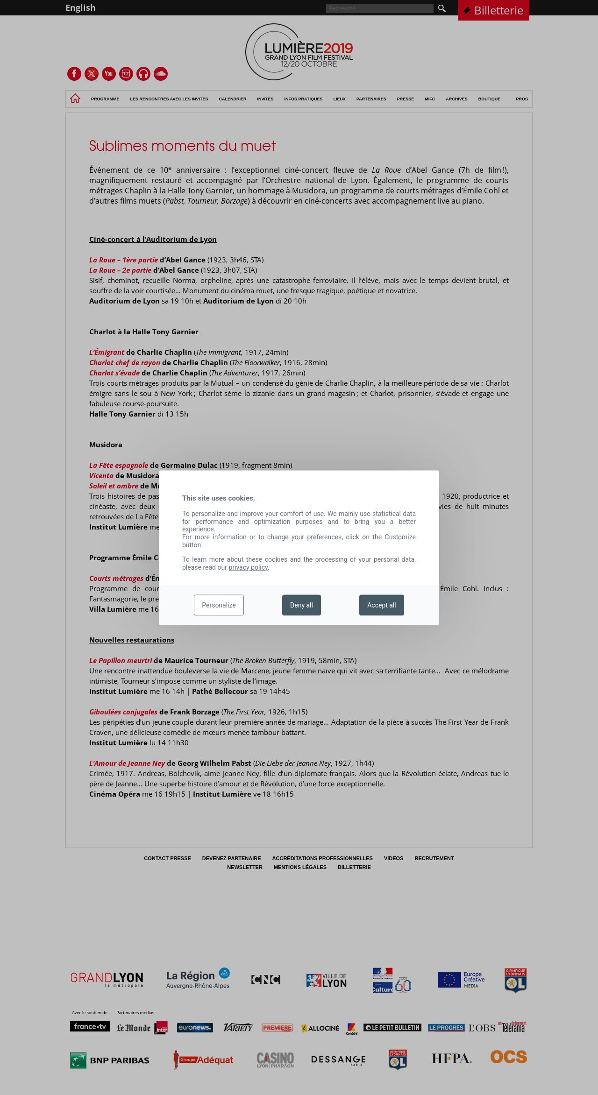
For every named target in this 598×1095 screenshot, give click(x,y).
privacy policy (248, 567)
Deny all (301, 605)
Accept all (381, 605)
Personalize (219, 605)
